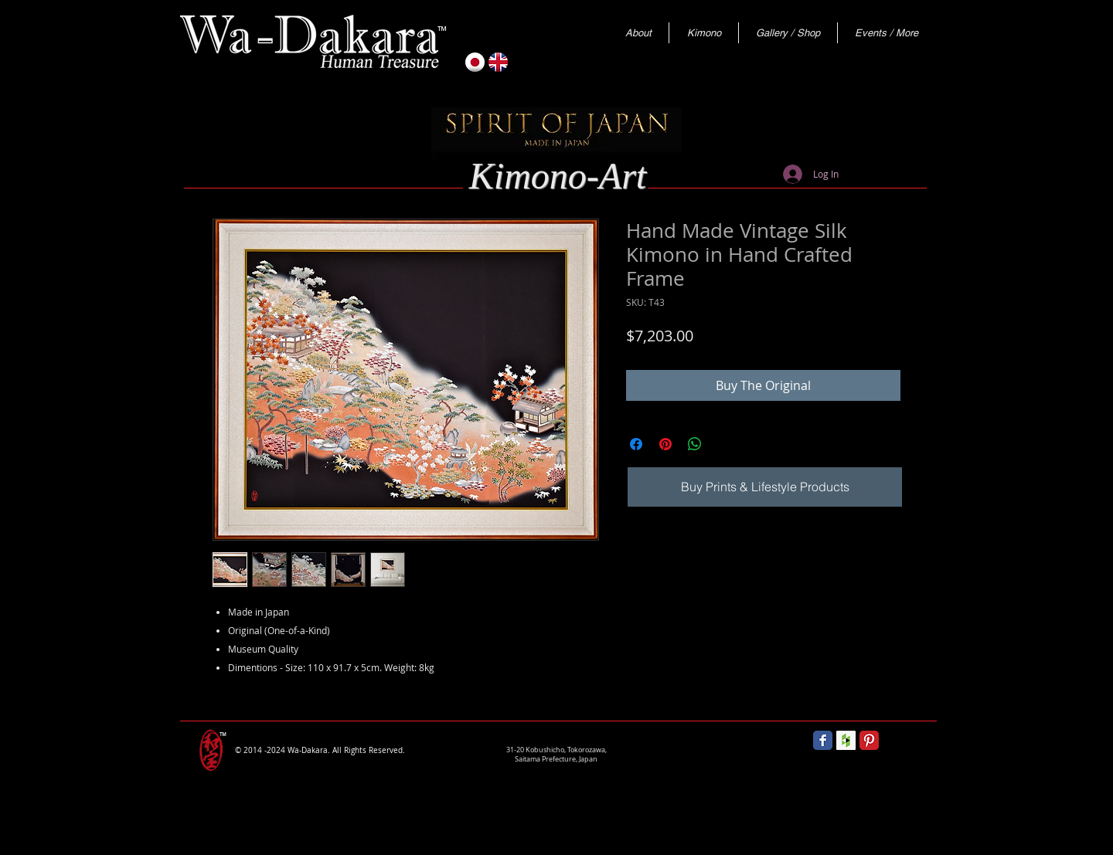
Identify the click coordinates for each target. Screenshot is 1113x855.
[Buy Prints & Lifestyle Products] (765, 487)
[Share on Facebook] (636, 444)
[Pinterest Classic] (869, 740)
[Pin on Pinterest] (665, 444)
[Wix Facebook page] (822, 740)
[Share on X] (724, 444)
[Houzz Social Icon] (846, 740)
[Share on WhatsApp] (695, 444)
